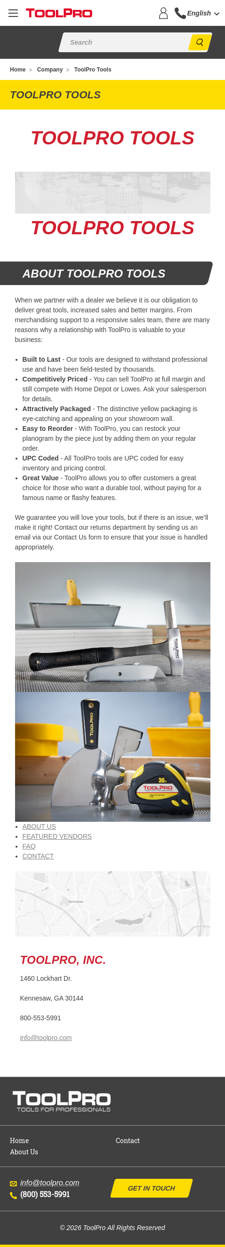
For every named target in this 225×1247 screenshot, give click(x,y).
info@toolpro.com (46, 1037)
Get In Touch (151, 1188)
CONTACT (38, 856)
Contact (128, 1140)
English (199, 13)
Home (19, 1140)
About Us (24, 1151)
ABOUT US (39, 826)
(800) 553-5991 (40, 1194)
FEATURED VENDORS (57, 836)
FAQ (29, 846)
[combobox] (206, 13)
